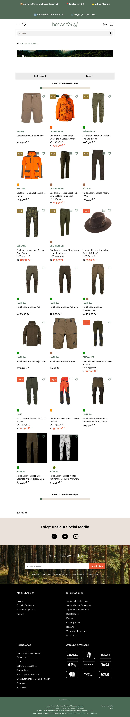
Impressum (22, 687)
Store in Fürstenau (25, 605)
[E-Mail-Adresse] (57, 566)
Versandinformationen (76, 713)
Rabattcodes (72, 614)
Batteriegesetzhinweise (28, 674)
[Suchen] (62, 33)
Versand (80, 706)
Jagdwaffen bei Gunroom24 (79, 605)
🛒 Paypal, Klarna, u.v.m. (83, 14)
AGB (19, 661)
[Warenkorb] (111, 24)
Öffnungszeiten (73, 622)
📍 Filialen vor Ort (75, 4)
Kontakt (20, 614)
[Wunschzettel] (24, 24)
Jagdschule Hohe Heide (77, 601)
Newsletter (71, 635)
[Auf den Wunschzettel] (43, 96)
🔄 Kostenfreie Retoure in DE (49, 14)
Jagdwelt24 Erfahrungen (77, 609)
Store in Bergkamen (26, 609)
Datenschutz (23, 657)
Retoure (70, 627)
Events (20, 601)
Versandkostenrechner (76, 631)
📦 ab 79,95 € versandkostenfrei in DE (39, 4)
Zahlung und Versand (27, 666)
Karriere (69, 618)
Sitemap (21, 683)
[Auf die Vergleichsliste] (38, 96)
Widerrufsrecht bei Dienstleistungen (33, 679)
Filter (89, 76)
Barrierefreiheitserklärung (28, 653)
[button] (105, 24)
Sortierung (40, 76)
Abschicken (97, 566)
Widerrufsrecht (24, 670)
